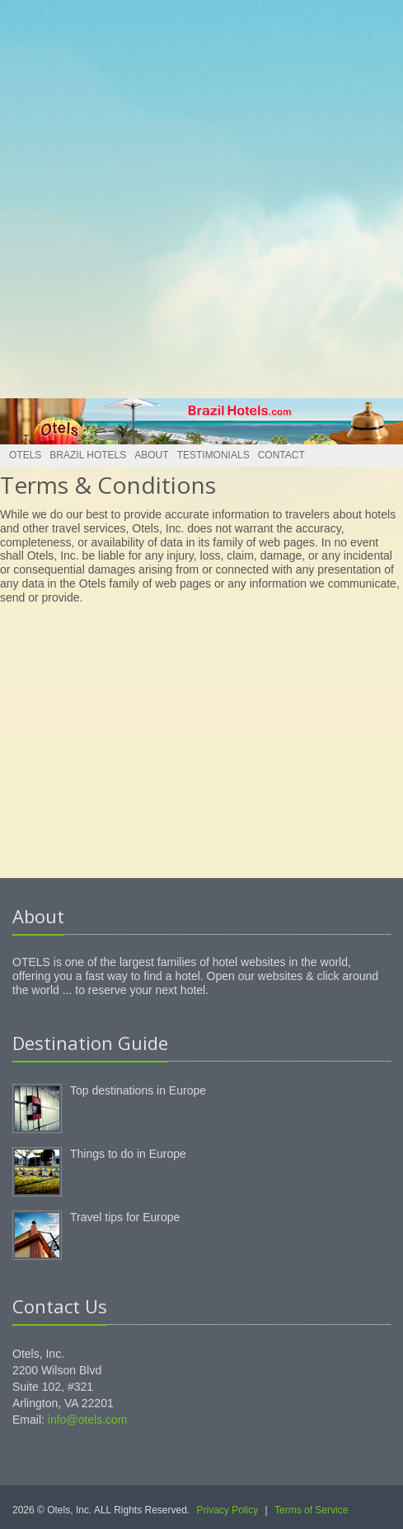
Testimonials (213, 455)
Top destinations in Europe (138, 1090)
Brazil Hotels (87, 455)
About (151, 455)
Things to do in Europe (128, 1153)
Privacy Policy (228, 1510)
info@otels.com (88, 1419)
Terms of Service (311, 1510)
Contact (281, 455)
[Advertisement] (195, 195)
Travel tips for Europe (125, 1217)
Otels (25, 455)
